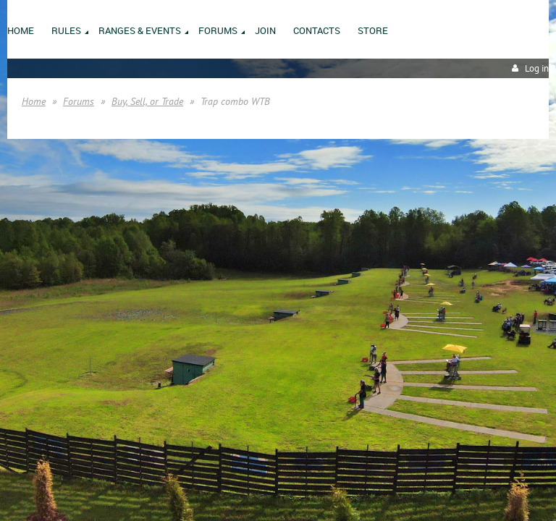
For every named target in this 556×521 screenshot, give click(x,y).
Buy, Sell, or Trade (147, 101)
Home (34, 101)
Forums (78, 101)
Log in (537, 68)
